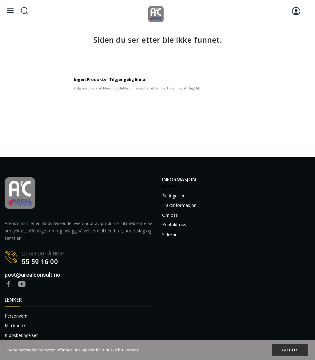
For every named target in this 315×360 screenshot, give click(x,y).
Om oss (170, 215)
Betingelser (173, 196)
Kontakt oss (174, 224)
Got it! (289, 350)
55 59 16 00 (40, 261)
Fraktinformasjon (179, 205)
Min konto (15, 325)
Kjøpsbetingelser (21, 335)
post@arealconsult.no (32, 274)
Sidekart (170, 234)
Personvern (16, 316)
